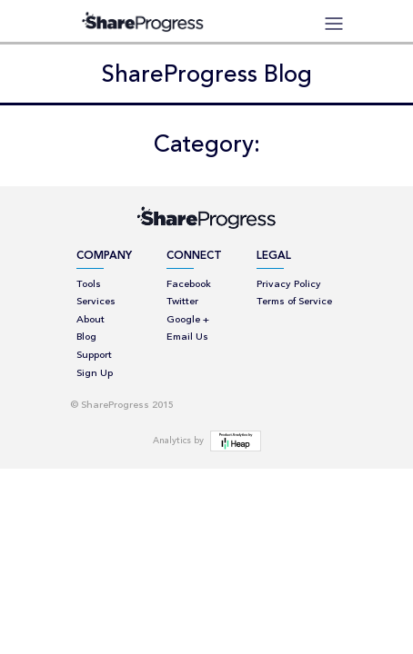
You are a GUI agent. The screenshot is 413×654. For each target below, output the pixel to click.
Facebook (188, 285)
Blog (86, 337)
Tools (88, 285)
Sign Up (94, 374)
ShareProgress (147, 21)
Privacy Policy (289, 285)
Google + (187, 320)
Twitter (182, 302)
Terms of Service (294, 302)
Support (94, 356)
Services (96, 302)
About (90, 320)
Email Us (187, 337)
